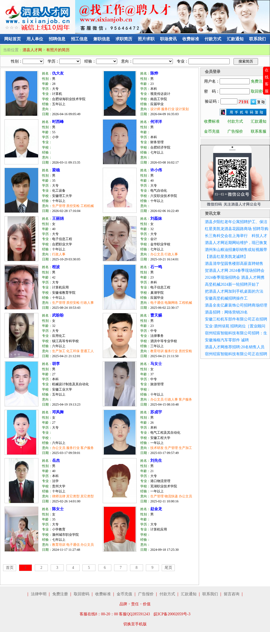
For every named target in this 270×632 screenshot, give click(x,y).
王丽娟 (58, 218)
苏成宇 (156, 412)
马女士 (156, 364)
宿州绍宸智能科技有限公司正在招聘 (236, 354)
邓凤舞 (58, 412)
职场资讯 (168, 39)
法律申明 (38, 594)
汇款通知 (235, 39)
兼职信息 (101, 39)
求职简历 (124, 39)
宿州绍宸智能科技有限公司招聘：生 (236, 333)
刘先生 (156, 460)
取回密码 (258, 91)
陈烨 (154, 73)
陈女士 (58, 509)
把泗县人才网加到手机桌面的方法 (234, 291)
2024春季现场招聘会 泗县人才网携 (234, 277)
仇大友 (58, 73)
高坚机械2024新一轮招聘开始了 (232, 284)
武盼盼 (58, 315)
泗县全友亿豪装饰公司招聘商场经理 (236, 305)
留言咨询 (231, 594)
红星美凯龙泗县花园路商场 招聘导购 (236, 229)
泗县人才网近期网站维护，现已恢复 (236, 243)
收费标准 (190, 39)
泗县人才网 (32, 50)
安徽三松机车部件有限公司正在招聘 (236, 319)
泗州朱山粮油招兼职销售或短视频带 (236, 250)
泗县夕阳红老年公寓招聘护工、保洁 (236, 222)
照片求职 (146, 39)
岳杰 (56, 460)
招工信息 (79, 39)
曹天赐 (156, 315)
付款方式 (213, 39)
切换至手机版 (135, 624)
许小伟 (156, 170)
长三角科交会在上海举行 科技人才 (236, 236)
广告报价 (235, 131)
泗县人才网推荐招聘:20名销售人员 (234, 347)
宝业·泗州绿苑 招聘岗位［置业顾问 (235, 326)
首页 (10, 568)
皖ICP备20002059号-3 (172, 614)
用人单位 (34, 39)
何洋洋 (156, 122)
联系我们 (257, 39)
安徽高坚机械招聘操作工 (226, 298)
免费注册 (258, 81)
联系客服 (258, 131)
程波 (56, 267)
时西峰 (58, 122)
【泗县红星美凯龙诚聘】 (226, 257)
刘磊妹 (156, 218)
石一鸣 (156, 267)
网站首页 (12, 39)
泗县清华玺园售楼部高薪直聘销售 (234, 263)
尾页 (168, 568)
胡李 (56, 364)
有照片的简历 (58, 50)
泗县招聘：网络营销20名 (226, 312)
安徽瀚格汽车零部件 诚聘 (227, 340)
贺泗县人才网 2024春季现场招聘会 (234, 270)
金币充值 (212, 131)
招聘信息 (57, 39)
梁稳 (56, 170)
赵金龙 (156, 509)
